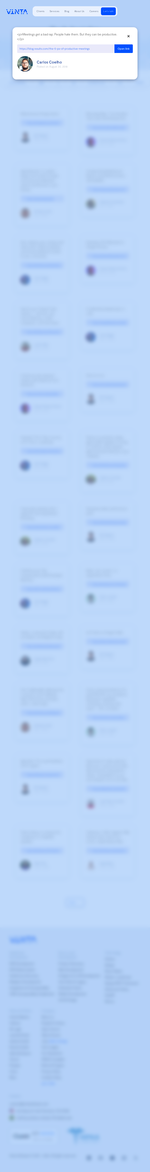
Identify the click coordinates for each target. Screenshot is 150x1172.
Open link (124, 48)
